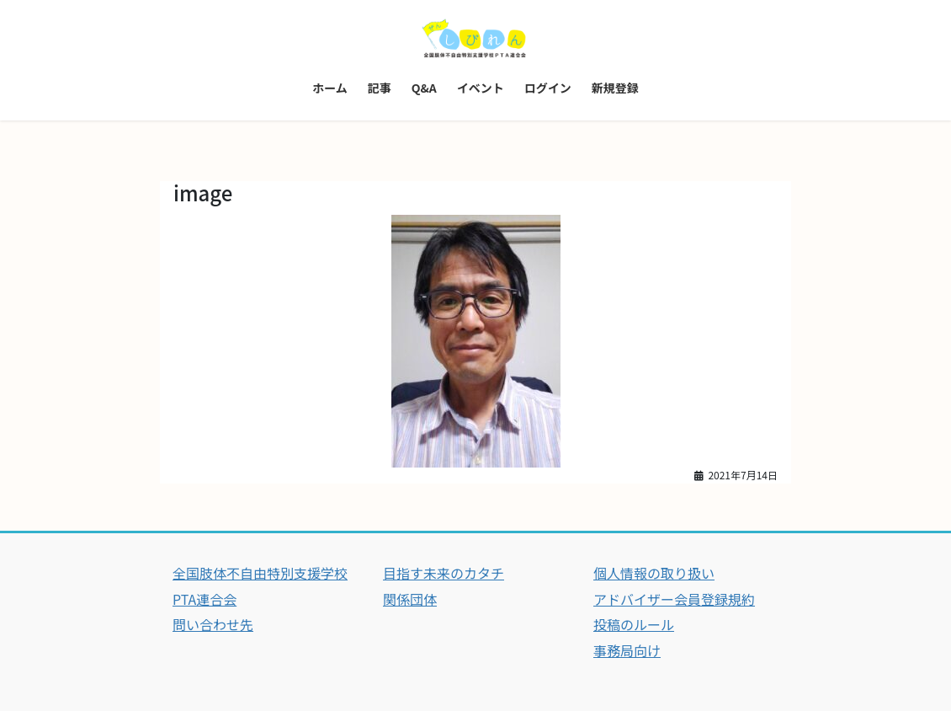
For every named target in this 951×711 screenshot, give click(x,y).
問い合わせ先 (213, 624)
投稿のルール (633, 624)
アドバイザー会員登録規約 (674, 599)
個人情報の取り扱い (654, 573)
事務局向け (627, 650)
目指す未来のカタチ (443, 573)
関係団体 (410, 599)
